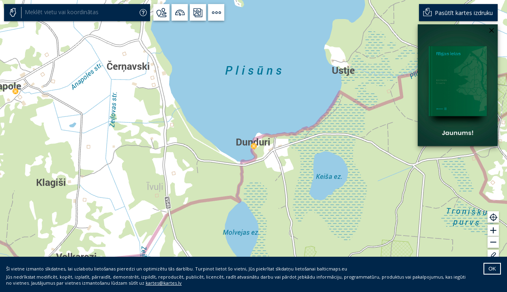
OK (492, 269)
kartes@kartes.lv (164, 283)
